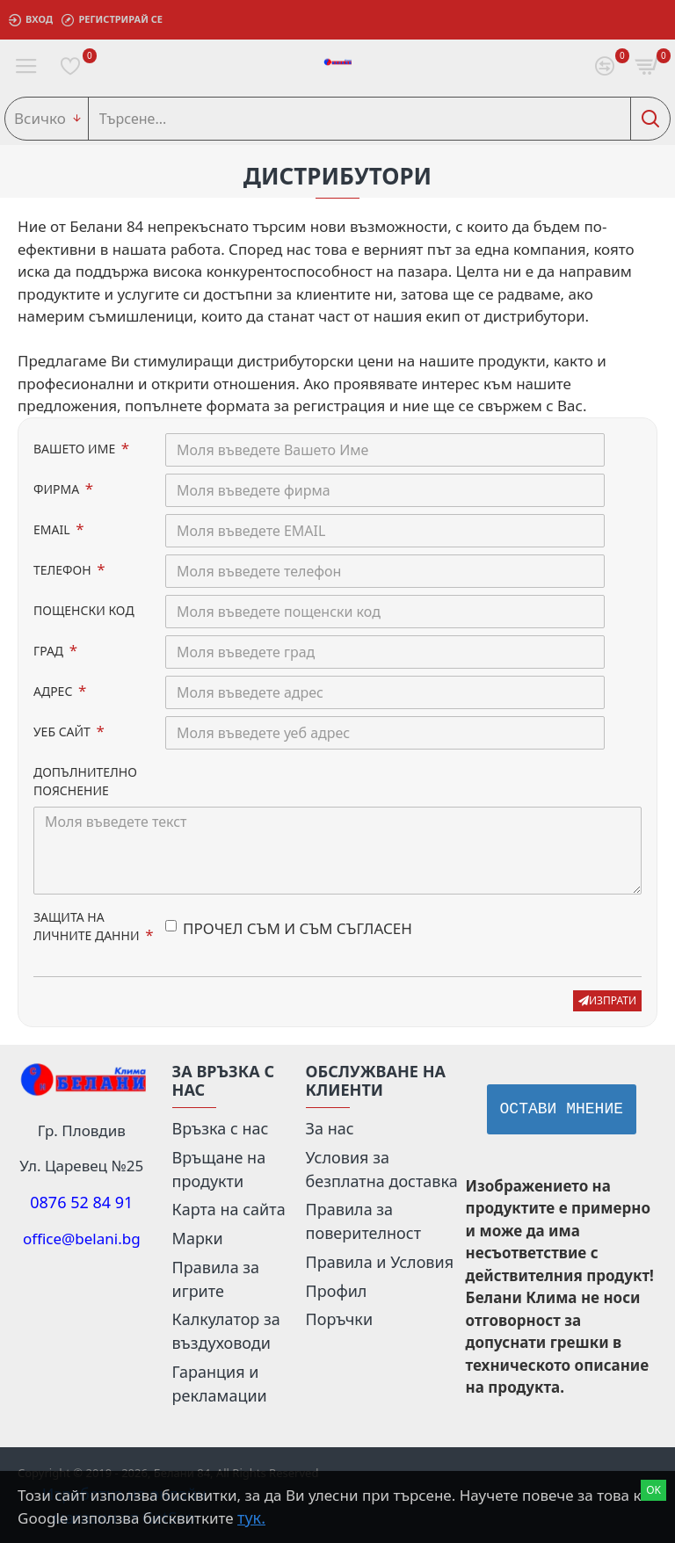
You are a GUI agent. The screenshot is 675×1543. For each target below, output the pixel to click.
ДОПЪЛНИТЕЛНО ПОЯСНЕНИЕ (85, 781)
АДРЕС (54, 691)
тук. (251, 1517)
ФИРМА (58, 489)
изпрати (607, 1000)
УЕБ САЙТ (63, 731)
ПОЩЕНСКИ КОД (83, 610)
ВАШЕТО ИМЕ (76, 448)
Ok (653, 1489)
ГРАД (50, 650)
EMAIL (53, 529)
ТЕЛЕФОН (63, 569)
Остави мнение (561, 1108)
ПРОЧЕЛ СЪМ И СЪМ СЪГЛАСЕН (288, 928)
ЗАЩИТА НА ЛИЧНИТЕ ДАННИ (87, 926)
